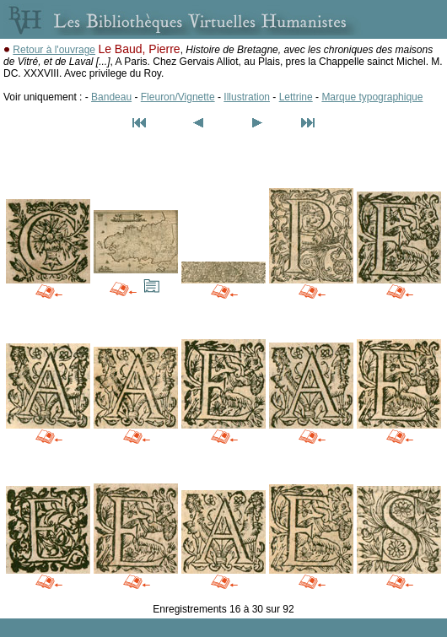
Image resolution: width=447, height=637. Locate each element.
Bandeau (111, 97)
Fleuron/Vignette (178, 97)
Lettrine (296, 97)
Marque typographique (372, 97)
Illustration (247, 97)
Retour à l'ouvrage (54, 50)
